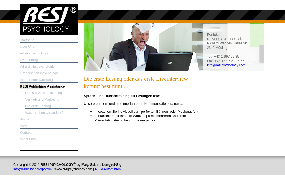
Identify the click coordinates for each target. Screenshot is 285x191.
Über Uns (27, 47)
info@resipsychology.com (226, 65)
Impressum (28, 139)
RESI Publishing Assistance (42, 86)
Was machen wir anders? (44, 113)
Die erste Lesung (38, 106)
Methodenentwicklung (36, 80)
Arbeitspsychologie (34, 53)
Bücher (25, 119)
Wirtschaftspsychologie (37, 66)
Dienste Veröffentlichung (43, 93)
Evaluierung (29, 60)
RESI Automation (108, 169)
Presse (25, 126)
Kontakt (25, 132)
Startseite (27, 40)
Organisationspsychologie (39, 73)
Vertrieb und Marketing (42, 99)
